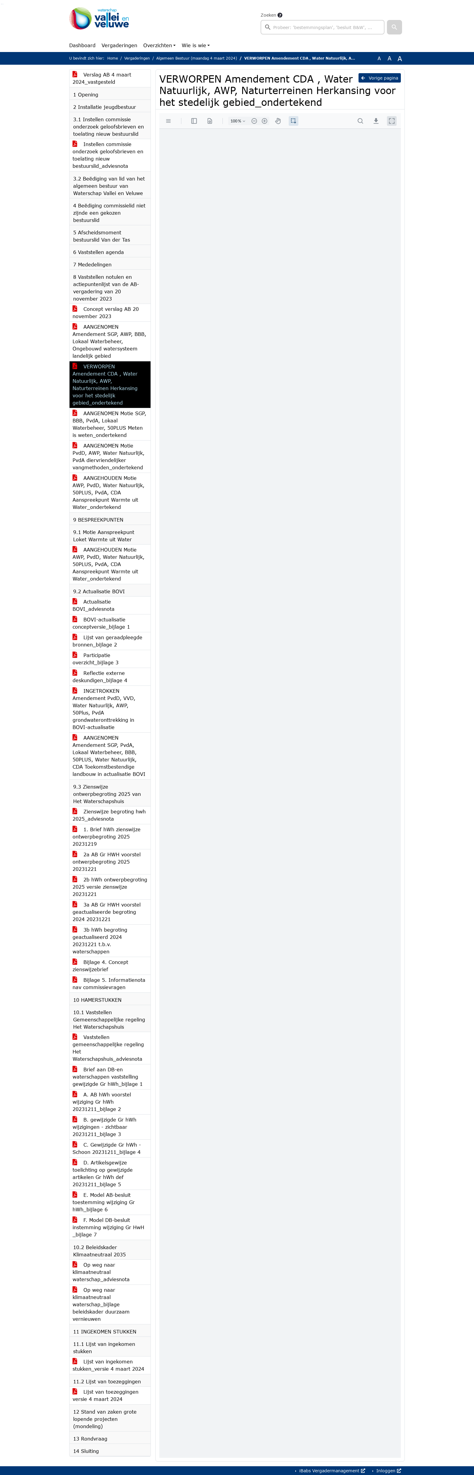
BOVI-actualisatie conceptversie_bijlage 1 (101, 623)
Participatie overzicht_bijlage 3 (95, 658)
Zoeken (268, 15)
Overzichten (157, 45)
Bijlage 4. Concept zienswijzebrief (100, 965)
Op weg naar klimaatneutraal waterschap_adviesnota (101, 1272)
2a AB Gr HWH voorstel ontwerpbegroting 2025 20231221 (107, 861)
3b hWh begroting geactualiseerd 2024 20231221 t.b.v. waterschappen (100, 940)
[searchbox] (323, 27)
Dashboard (82, 45)
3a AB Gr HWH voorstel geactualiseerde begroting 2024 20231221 (107, 912)
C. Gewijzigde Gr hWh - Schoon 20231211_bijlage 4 (107, 1148)
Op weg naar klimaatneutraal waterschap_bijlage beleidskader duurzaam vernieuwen (101, 1304)
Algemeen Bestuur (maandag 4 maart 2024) (196, 58)
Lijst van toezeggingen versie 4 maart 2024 (105, 1395)
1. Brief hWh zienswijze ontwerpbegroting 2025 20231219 (107, 836)
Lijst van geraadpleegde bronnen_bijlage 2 (107, 640)
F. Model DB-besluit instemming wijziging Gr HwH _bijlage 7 (108, 1227)
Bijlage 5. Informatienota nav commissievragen (109, 983)
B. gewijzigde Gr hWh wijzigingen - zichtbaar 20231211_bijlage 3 (104, 1127)
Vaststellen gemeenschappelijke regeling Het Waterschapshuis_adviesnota (108, 1048)
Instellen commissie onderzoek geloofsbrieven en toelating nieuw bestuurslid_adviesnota (108, 155)
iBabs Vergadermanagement (331, 1470)
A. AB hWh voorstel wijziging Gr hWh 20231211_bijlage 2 (102, 1102)
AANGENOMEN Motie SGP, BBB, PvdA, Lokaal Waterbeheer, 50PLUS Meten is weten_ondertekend (109, 424)
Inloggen (388, 1470)
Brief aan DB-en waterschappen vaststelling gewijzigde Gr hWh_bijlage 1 (108, 1076)
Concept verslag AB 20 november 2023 (106, 312)
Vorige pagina (379, 77)
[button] (394, 27)
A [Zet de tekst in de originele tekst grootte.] (379, 58)
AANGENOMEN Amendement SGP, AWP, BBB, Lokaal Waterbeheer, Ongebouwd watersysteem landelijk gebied (109, 341)
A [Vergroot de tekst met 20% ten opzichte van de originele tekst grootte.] (389, 58)
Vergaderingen (119, 45)
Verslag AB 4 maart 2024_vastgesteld (102, 78)
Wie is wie (194, 45)
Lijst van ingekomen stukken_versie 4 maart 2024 (108, 1365)
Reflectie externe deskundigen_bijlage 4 (100, 676)
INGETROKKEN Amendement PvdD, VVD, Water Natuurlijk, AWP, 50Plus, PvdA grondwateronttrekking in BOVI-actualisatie (104, 709)
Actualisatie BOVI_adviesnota (94, 605)
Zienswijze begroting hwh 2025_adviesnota (109, 815)
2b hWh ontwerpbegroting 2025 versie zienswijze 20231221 (110, 887)
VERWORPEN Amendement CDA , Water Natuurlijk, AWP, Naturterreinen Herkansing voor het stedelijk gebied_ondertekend (105, 384)
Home (112, 58)
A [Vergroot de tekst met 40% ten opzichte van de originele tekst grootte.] (400, 58)
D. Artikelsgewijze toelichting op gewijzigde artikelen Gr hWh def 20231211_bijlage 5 (103, 1173)
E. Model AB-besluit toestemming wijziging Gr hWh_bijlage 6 (104, 1202)
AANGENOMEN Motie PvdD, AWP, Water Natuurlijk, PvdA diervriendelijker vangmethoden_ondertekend (108, 456)
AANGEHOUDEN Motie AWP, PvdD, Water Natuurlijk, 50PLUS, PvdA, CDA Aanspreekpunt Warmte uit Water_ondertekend (108, 492)
